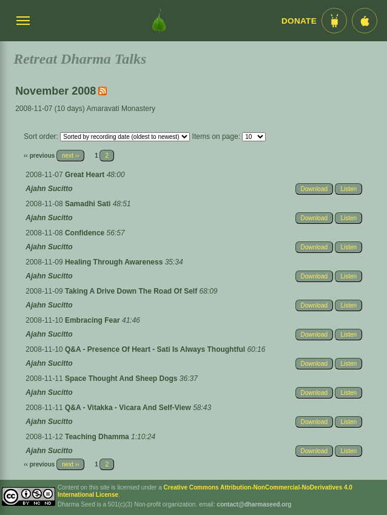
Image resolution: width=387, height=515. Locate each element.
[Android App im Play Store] (334, 20)
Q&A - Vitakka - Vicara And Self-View (129, 407)
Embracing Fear (93, 320)
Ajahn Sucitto (48, 188)
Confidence (86, 233)
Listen (348, 189)
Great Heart (86, 174)
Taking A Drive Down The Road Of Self (132, 291)
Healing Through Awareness (115, 262)
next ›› (70, 155)
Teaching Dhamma (98, 437)
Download (314, 189)
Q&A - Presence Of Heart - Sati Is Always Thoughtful (156, 349)
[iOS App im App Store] (364, 20)
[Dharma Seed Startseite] (158, 20)
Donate (299, 20)
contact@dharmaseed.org (254, 504)
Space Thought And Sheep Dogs (122, 378)
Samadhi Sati (89, 204)
